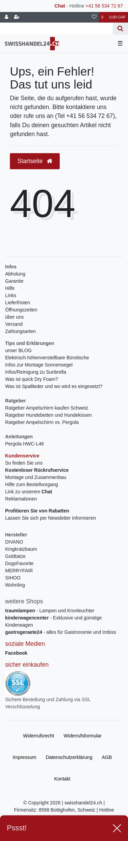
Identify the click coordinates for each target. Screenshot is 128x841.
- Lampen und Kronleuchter (49, 610)
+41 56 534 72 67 (104, 6)
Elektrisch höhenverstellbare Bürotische (47, 357)
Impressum (24, 757)
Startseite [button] (34, 161)
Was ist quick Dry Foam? (31, 379)
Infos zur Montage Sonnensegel (39, 365)
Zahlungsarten (20, 331)
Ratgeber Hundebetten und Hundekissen (48, 415)
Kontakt (62, 779)
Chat (60, 6)
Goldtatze (15, 556)
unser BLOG (18, 350)
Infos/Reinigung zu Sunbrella (35, 372)
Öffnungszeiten (21, 309)
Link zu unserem (28, 491)
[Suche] (120, 29)
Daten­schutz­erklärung (69, 757)
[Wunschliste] (94, 17)
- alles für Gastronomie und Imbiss (60, 632)
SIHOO (12, 577)
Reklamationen (21, 499)
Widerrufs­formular (82, 735)
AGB (107, 757)
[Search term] (56, 29)
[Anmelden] (6, 17)
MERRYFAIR (19, 570)
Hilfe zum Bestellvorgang (31, 484)
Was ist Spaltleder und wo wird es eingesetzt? (53, 386)
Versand (14, 324)
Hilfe (10, 288)
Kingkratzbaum (21, 549)
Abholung (15, 274)
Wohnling (15, 585)
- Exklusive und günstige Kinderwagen (53, 621)
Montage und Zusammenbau (35, 477)
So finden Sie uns (24, 463)
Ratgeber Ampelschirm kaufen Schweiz (46, 408)
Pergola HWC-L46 (24, 443)
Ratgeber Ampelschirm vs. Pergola (42, 422)
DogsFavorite (19, 563)
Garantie (14, 281)
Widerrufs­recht (38, 735)
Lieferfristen (17, 302)
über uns (14, 317)
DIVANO (14, 542)
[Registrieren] (17, 17)
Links (10, 295)
